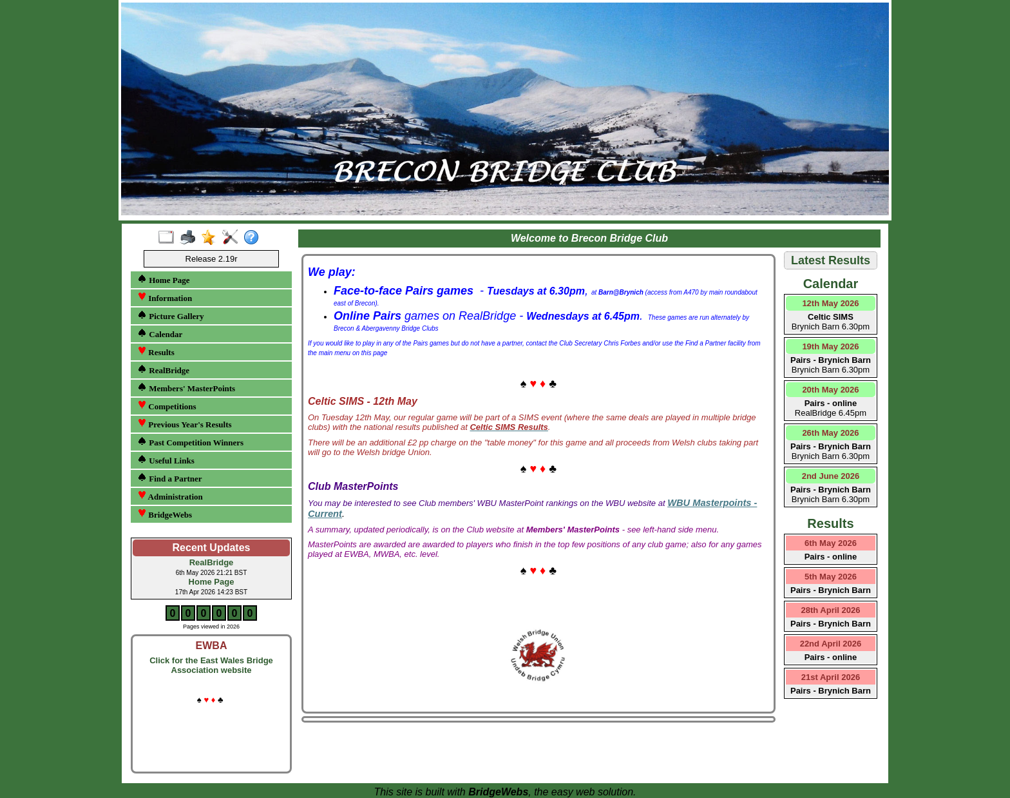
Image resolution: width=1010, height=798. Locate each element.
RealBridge (163, 369)
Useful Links (166, 459)
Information (164, 297)
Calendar (159, 333)
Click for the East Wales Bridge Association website (211, 665)
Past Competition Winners (190, 441)
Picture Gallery (170, 315)
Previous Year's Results (184, 423)
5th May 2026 (831, 576)
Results (156, 351)
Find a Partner (169, 477)
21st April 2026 (830, 677)
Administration (170, 496)
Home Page (163, 279)
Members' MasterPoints (186, 387)
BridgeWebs (164, 514)
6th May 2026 (831, 543)
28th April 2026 (830, 610)
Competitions (166, 405)
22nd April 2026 (831, 643)
